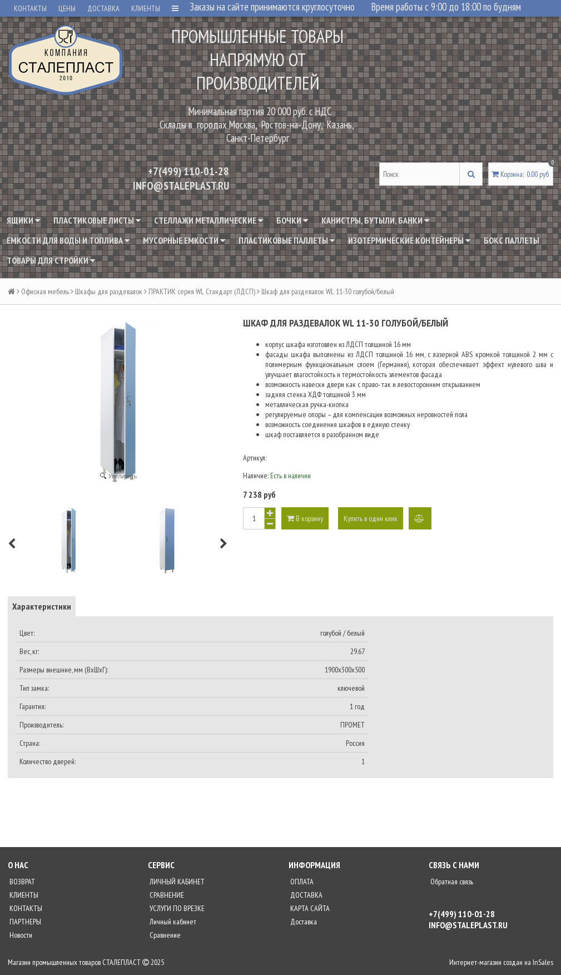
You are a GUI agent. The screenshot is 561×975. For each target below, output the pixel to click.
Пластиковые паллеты (287, 240)
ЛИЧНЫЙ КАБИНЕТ (176, 882)
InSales (543, 962)
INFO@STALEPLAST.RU (181, 186)
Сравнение (164, 935)
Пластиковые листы (97, 220)
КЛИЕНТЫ (145, 8)
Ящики (23, 220)
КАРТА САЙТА (309, 908)
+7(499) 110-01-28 (188, 171)
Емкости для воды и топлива (68, 240)
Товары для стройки (51, 260)
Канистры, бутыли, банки (375, 220)
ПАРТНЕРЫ (24, 922)
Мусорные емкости (184, 240)
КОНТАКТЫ (30, 8)
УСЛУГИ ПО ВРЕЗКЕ (176, 908)
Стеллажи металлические (208, 220)
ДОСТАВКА (103, 8)
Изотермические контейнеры (409, 240)
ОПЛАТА (301, 882)
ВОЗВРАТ (21, 882)
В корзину (305, 518)
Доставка (303, 922)
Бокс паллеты (511, 240)
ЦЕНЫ (67, 8)
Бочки (292, 220)
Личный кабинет (172, 922)
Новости (20, 935)
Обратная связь (451, 882)
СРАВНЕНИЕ (166, 895)
